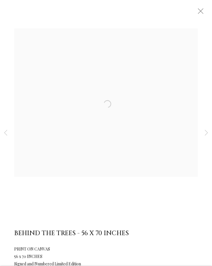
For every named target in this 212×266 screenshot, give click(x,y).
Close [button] (199, 13)
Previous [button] (5, 133)
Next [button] (206, 133)
